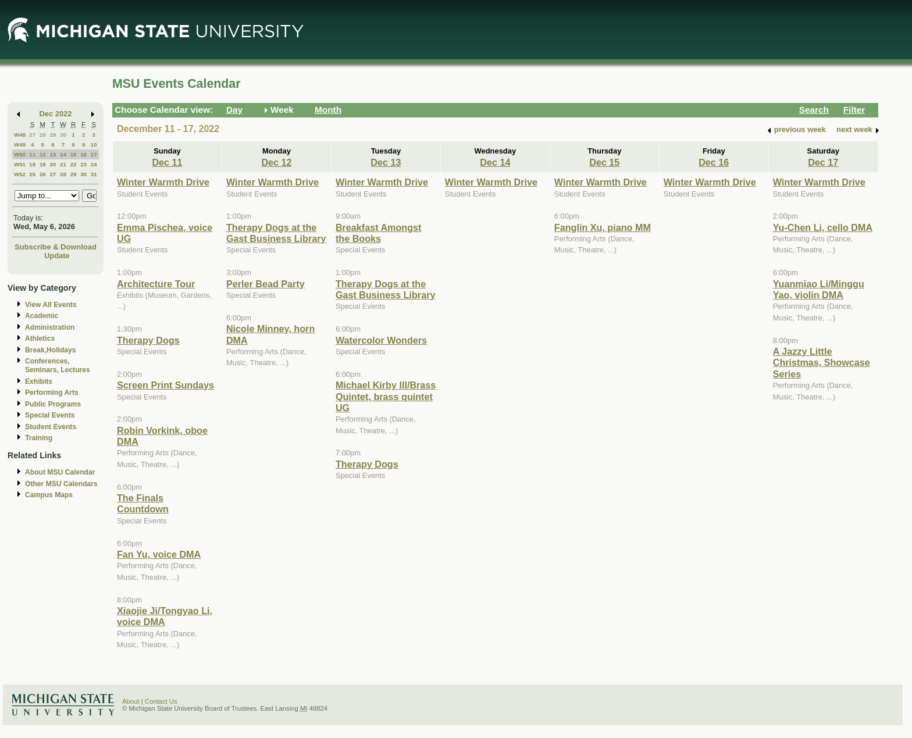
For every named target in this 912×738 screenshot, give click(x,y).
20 (52, 164)
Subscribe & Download (56, 247)
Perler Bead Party (265, 284)
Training (38, 438)
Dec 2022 (56, 113)
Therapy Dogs (148, 340)
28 (43, 134)
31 (94, 174)
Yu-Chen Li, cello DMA (822, 227)
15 (73, 154)
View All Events (51, 305)
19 (43, 164)
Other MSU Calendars (61, 484)
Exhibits (38, 381)
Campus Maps (49, 495)
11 (32, 154)
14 (63, 154)
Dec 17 (823, 162)
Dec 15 (604, 162)
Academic (41, 316)
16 (83, 154)
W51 (20, 164)
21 (63, 164)
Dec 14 (495, 162)
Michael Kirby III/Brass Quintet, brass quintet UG (386, 396)
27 (32, 134)
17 (94, 154)
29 (52, 134)
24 (94, 164)
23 (83, 164)
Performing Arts (52, 392)
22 (73, 164)
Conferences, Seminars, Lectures (57, 365)
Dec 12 (276, 162)
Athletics (40, 338)
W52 (20, 174)
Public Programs (53, 404)
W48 (20, 134)
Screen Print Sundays (165, 385)
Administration (49, 327)
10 (94, 144)
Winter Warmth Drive (163, 182)
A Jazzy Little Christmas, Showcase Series (821, 362)
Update (57, 255)
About (131, 701)
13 (52, 154)
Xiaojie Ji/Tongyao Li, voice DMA (164, 616)
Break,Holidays (50, 350)
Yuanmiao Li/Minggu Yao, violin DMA (818, 289)
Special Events (49, 415)
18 (32, 164)
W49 (20, 144)
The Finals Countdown (143, 503)
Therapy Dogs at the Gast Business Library (276, 233)
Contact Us (161, 701)
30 (63, 134)
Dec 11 (167, 162)
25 (32, 174)
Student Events (50, 427)
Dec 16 (714, 162)
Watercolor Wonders (381, 340)
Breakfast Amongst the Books (379, 233)
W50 (20, 154)
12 (43, 154)
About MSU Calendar (60, 472)
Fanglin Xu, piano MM (602, 227)
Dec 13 (385, 162)
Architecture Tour (156, 284)
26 (43, 174)
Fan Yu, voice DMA (159, 554)
